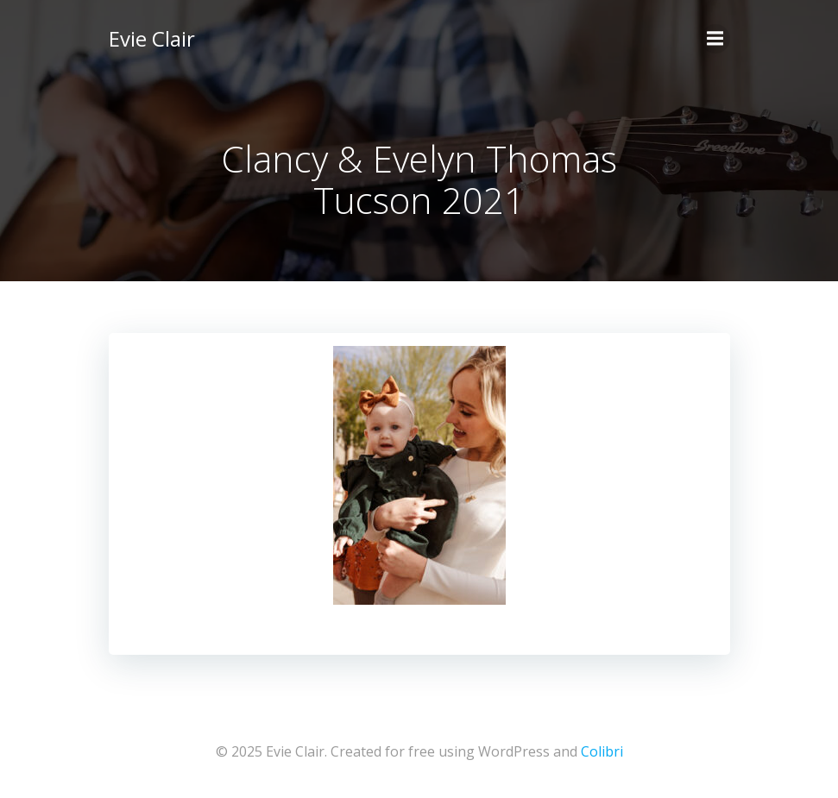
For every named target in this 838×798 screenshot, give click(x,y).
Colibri (602, 751)
